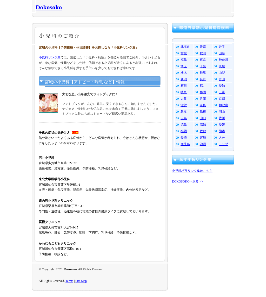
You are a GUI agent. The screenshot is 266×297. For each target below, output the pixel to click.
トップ (223, 144)
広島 (184, 118)
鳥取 (184, 111)
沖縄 (203, 144)
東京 (203, 60)
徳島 (184, 124)
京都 (222, 98)
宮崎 (203, 137)
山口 (203, 118)
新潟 (184, 79)
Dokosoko (49, 7)
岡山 (222, 111)
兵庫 (203, 98)
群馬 (203, 73)
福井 (203, 85)
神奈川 (223, 60)
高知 (203, 124)
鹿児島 (185, 144)
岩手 (222, 47)
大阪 (184, 98)
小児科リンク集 (50, 57)
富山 (222, 79)
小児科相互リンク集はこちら (192, 171)
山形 (222, 53)
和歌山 (223, 105)
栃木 (184, 73)
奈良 (203, 105)
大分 (222, 137)
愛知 (222, 85)
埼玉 (184, 66)
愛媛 (222, 124)
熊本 (222, 131)
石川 (184, 85)
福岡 (184, 131)
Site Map (81, 281)
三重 (222, 92)
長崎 (184, 137)
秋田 (203, 53)
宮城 (184, 53)
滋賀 (184, 105)
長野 (203, 79)
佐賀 (203, 131)
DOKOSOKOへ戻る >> (187, 181)
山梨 (222, 73)
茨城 (222, 66)
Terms (69, 281)
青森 (203, 47)
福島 (184, 60)
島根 (203, 111)
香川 (222, 118)
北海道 (185, 47)
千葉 (203, 66)
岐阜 (184, 92)
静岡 (203, 92)
